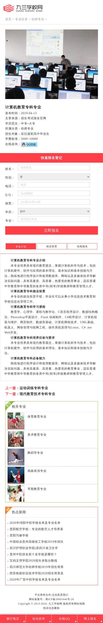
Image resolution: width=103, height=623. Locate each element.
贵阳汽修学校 (19, 535)
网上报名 (90, 618)
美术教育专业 (37, 434)
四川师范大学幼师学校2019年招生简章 (37, 567)
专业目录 (21, 19)
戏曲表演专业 (37, 470)
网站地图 (79, 603)
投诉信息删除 (51, 608)
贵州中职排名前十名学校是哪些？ (33, 554)
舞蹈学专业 (35, 452)
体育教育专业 (37, 416)
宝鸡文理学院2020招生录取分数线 (33, 560)
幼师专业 (38, 19)
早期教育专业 (37, 489)
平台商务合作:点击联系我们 (51, 594)
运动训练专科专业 (34, 388)
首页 (8, 19)
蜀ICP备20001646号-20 (59, 599)
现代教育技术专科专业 (37, 394)
